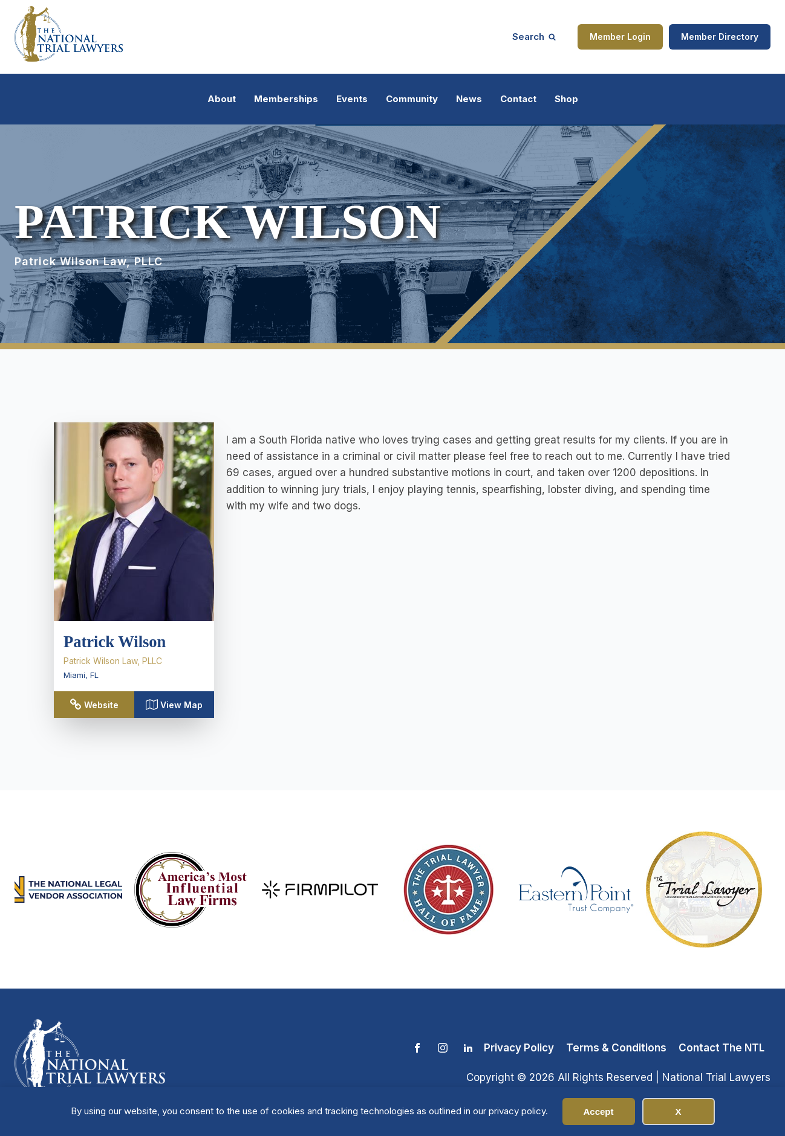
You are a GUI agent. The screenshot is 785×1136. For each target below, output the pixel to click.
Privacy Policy (519, 1048)
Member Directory (719, 36)
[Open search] (534, 36)
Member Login (620, 36)
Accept (598, 1111)
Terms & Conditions (616, 1048)
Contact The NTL (721, 1048)
